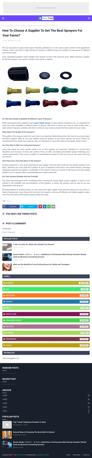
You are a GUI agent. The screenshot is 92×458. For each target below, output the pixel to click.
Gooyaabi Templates (42, 455)
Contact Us (86, 455)
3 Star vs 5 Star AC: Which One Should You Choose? (33, 244)
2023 (46, 407)
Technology (47, 339)
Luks (5, 40)
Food (47, 308)
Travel (47, 345)
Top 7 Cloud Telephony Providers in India (29, 422)
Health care (47, 314)
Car (47, 289)
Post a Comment (8, 232)
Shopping (47, 333)
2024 (46, 403)
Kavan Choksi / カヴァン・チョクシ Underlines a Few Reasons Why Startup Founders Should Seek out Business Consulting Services (49, 255)
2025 (46, 399)
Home (4, 25)
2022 (46, 411)
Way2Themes (20, 455)
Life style (47, 327)
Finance (47, 302)
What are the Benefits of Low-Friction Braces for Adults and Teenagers (41, 264)
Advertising (76, 455)
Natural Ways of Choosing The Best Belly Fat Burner (34, 432)
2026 (46, 395)
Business (10, 25)
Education (47, 295)
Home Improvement (47, 320)
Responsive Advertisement (46, 8)
